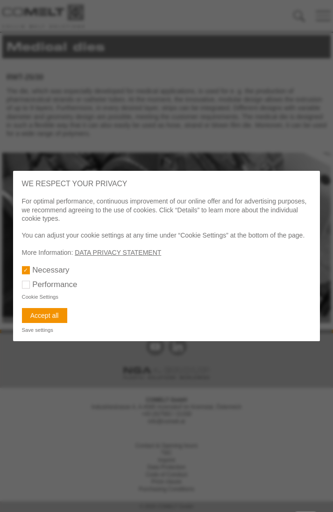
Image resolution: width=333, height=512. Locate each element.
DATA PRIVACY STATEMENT (118, 252)
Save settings (37, 330)
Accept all (44, 315)
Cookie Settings (40, 297)
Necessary (50, 270)
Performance (54, 284)
